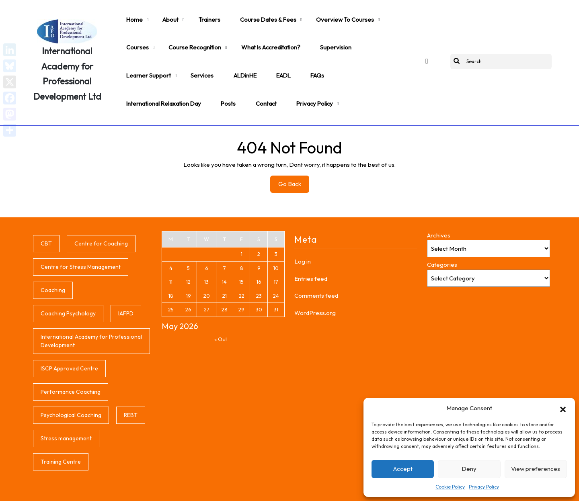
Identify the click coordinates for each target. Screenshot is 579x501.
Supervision (275, 32)
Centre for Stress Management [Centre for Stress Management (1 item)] (81, 236)
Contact (339, 50)
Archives (438, 205)
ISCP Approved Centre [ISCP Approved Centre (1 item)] (69, 337)
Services (371, 32)
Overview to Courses (312, 14)
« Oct (220, 308)
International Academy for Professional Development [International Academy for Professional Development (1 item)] (91, 310)
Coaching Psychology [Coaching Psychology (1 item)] (68, 282)
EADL (166, 50)
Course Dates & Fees (244, 14)
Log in (302, 231)
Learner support (325, 32)
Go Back (293, 155)
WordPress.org (315, 282)
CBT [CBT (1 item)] (46, 213)
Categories (442, 234)
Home (130, 14)
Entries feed (310, 248)
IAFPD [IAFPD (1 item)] (125, 282)
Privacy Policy (484, 487)
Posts (308, 50)
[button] (563, 408)
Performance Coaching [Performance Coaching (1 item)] (71, 361)
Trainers (192, 14)
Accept (403, 468)
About (160, 14)
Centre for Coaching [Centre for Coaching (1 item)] (101, 213)
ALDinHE (134, 50)
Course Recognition (148, 32)
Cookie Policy (450, 487)
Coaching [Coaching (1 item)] (53, 259)
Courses (365, 14)
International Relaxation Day (250, 50)
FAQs (193, 50)
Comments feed (316, 265)
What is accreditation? (217, 32)
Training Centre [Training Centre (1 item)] (61, 431)
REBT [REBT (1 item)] (131, 384)
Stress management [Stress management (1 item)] (66, 407)
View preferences (535, 468)
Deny (469, 468)
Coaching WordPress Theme (197, 489)
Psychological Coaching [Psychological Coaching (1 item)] (71, 384)
